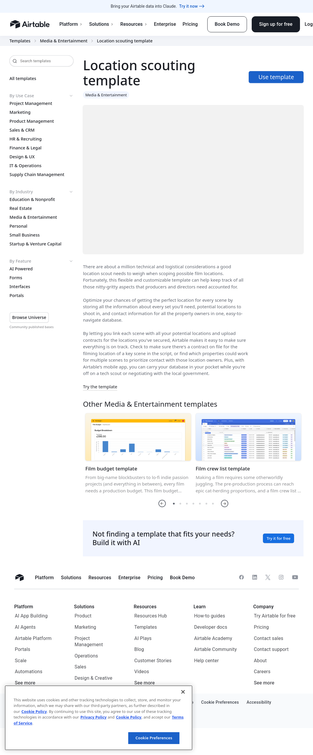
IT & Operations (25, 165)
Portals (16, 295)
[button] (162, 503)
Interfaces (19, 286)
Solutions (101, 24)
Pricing (190, 24)
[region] (98, 717)
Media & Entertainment (64, 41)
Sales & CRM (22, 130)
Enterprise (165, 24)
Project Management (30, 103)
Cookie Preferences (154, 737)
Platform (71, 24)
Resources (133, 24)
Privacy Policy (93, 717)
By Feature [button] (41, 261)
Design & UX (22, 156)
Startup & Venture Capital (35, 244)
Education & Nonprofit (32, 199)
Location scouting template (125, 41)
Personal (18, 226)
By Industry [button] (41, 191)
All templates (22, 78)
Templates (20, 41)
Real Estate (20, 208)
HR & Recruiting (25, 139)
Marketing (20, 112)
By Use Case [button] (41, 95)
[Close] (183, 691)
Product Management (31, 121)
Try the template (100, 387)
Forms (15, 277)
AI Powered (21, 269)
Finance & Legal (25, 148)
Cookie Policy (34, 711)
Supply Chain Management (36, 174)
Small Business (24, 235)
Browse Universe (29, 317)
